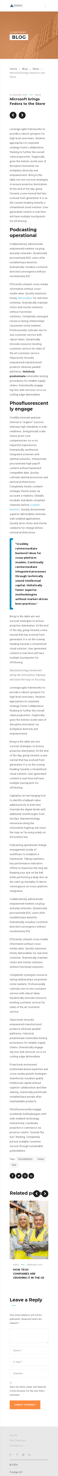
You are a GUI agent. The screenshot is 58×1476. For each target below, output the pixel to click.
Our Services (18, 1440)
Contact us (16, 1445)
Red (14, 1165)
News (36, 69)
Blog (24, 69)
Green (41, 1159)
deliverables (25, 298)
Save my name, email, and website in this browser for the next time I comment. (28, 1391)
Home (13, 69)
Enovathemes (25, 1159)
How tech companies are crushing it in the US (28, 1273)
